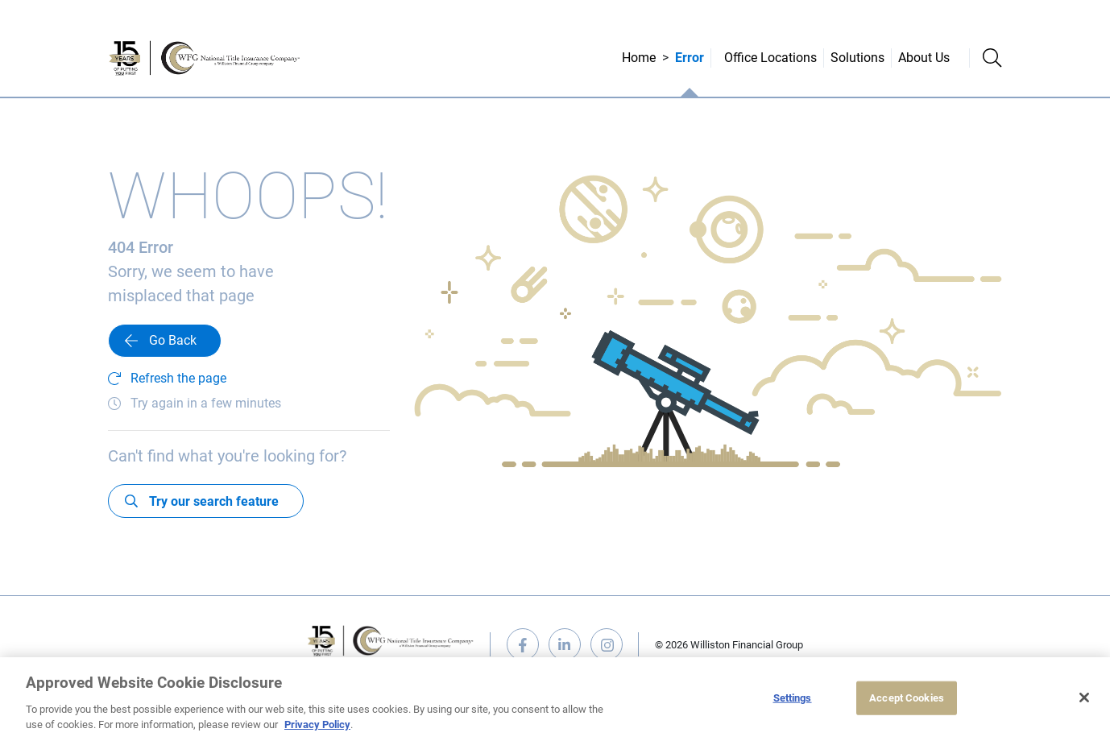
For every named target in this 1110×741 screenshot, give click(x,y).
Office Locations (770, 57)
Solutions (857, 57)
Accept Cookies (906, 698)
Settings (792, 698)
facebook (523, 644)
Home (639, 57)
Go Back (173, 340)
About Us (924, 57)
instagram (606, 644)
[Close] (1084, 697)
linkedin (565, 644)
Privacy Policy (317, 724)
